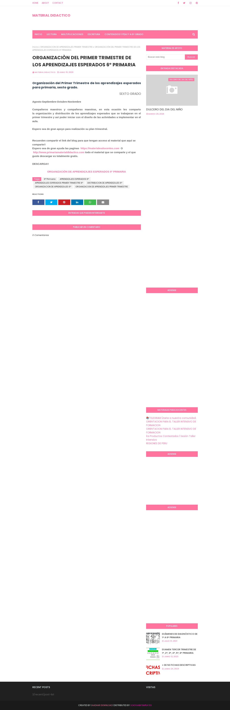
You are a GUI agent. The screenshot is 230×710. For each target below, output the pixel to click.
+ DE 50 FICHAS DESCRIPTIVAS (179, 665)
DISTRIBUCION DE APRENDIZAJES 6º (104, 182)
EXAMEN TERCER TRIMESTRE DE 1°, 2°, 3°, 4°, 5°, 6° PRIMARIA (179, 651)
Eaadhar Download (101, 705)
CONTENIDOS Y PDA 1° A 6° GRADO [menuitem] (124, 34)
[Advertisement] (188, 145)
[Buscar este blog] (165, 57)
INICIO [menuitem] (38, 34)
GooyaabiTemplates (141, 705)
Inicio (35, 46)
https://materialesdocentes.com (100, 148)
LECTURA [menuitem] (52, 34)
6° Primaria (49, 179)
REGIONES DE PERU (156, 443)
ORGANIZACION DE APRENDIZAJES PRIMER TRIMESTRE (66, 46)
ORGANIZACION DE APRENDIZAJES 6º (53, 186)
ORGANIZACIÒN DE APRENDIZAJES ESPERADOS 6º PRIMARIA (86, 171)
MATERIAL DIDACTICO (51, 15)
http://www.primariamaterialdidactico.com (58, 152)
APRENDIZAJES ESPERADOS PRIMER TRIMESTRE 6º (59, 182)
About (45, 2)
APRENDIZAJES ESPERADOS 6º (74, 179)
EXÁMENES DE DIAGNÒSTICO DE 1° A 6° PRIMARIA (179, 635)
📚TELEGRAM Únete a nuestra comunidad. (171, 418)
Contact (57, 2)
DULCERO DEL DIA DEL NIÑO (164, 109)
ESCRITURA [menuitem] (94, 34)
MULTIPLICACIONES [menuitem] (72, 34)
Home (35, 2)
